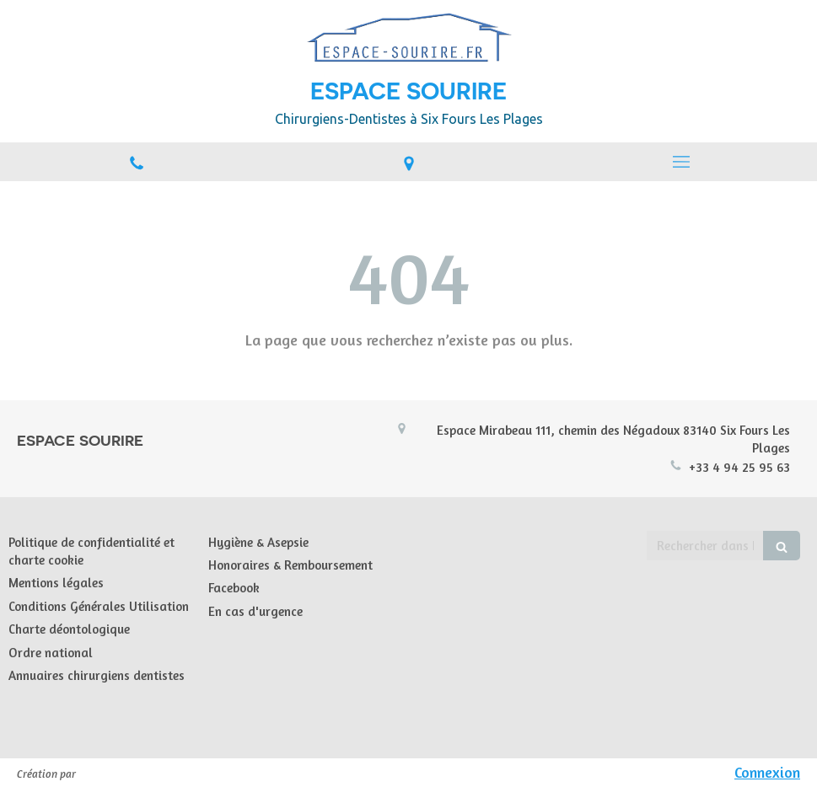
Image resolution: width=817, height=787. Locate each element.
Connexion (767, 772)
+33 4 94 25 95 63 (739, 467)
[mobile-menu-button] (681, 162)
